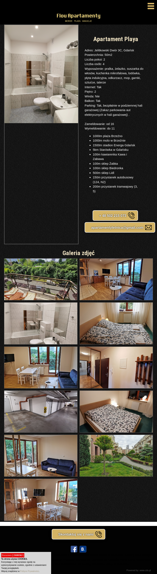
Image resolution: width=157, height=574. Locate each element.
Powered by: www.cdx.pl (139, 570)
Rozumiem (13, 555)
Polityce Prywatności (29, 571)
